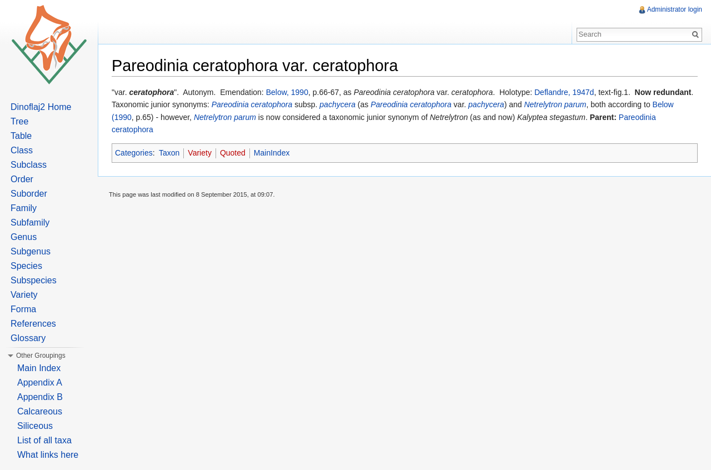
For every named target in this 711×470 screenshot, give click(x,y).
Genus (24, 237)
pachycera (337, 104)
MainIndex (272, 152)
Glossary (28, 338)
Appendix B (40, 397)
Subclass (29, 164)
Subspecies (34, 280)
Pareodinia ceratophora (252, 104)
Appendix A (39, 382)
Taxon (169, 152)
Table (21, 136)
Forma (23, 309)
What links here (47, 454)
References (33, 323)
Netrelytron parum (555, 104)
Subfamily (30, 222)
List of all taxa (44, 440)
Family (24, 208)
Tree (19, 121)
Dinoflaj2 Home (41, 107)
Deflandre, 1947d (564, 92)
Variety (200, 152)
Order (22, 179)
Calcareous (39, 411)
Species (26, 266)
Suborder (29, 193)
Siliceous (35, 426)
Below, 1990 (287, 92)
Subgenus (31, 251)
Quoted (233, 152)
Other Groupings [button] (41, 355)
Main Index (39, 368)
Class (22, 150)
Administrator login (674, 9)
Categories (134, 152)
